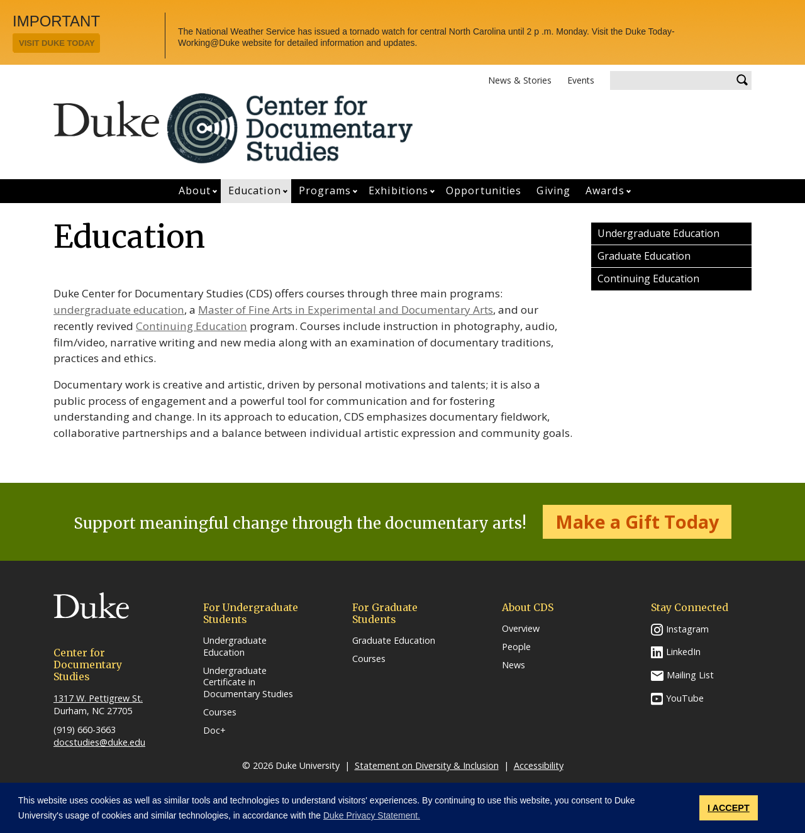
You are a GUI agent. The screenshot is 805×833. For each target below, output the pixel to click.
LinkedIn (683, 652)
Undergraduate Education (658, 233)
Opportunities (483, 190)
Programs (325, 190)
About (195, 190)
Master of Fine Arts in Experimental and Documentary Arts (345, 309)
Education (254, 190)
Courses (219, 712)
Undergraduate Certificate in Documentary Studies (248, 682)
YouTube (685, 698)
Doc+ (214, 730)
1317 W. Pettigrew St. (98, 698)
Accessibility (539, 765)
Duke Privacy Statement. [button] (371, 815)
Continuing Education (191, 326)
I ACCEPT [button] (729, 808)
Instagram (687, 629)
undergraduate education (118, 309)
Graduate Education (644, 256)
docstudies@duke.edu (99, 742)
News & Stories (520, 80)
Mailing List (690, 675)
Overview (521, 628)
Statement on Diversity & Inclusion (427, 765)
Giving (553, 190)
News (513, 665)
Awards (605, 190)
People (516, 647)
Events (580, 80)
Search (742, 80)
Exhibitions (398, 190)
